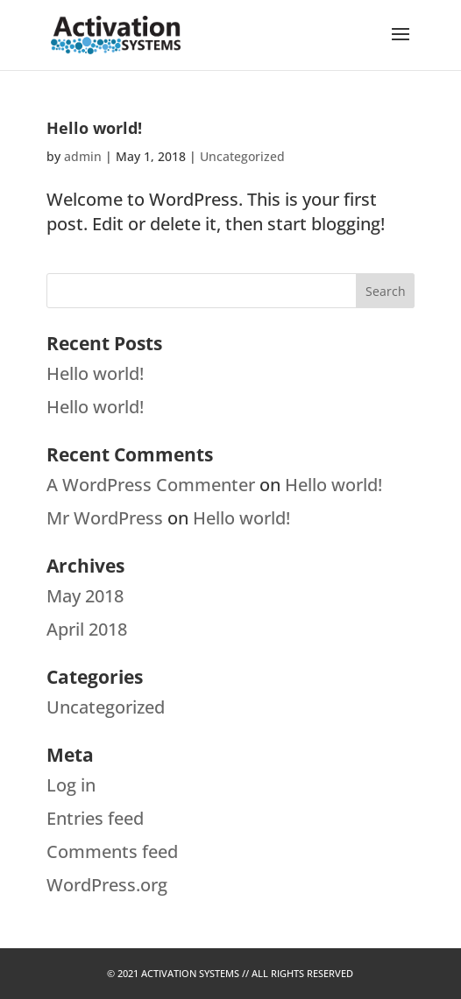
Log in (71, 785)
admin (83, 156)
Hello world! (94, 127)
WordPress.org (106, 885)
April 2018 (86, 629)
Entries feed (95, 818)
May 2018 (85, 596)
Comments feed (112, 851)
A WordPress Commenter (150, 484)
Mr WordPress (104, 518)
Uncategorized (242, 156)
